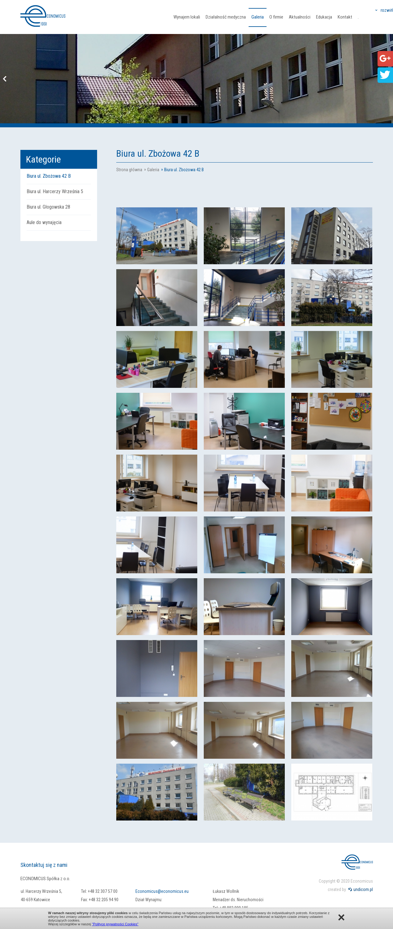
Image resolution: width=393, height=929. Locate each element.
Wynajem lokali (186, 17)
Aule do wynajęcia (44, 222)
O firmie (276, 17)
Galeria (257, 17)
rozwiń (387, 10)
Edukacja (324, 17)
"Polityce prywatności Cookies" (115, 924)
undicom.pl (363, 889)
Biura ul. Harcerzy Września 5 (55, 191)
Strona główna (129, 169)
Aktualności (299, 17)
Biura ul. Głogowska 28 (48, 207)
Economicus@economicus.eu (162, 891)
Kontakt (345, 17)
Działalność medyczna (226, 17)
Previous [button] (4, 78)
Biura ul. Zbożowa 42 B (49, 176)
